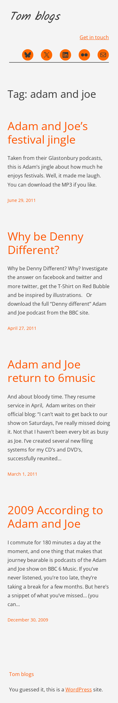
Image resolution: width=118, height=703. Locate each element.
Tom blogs (34, 17)
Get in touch (94, 37)
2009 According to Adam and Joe (55, 516)
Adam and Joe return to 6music (51, 370)
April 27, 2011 (22, 328)
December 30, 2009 (28, 620)
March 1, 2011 (22, 474)
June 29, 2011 (22, 200)
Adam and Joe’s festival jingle (48, 132)
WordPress (78, 689)
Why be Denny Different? (45, 243)
